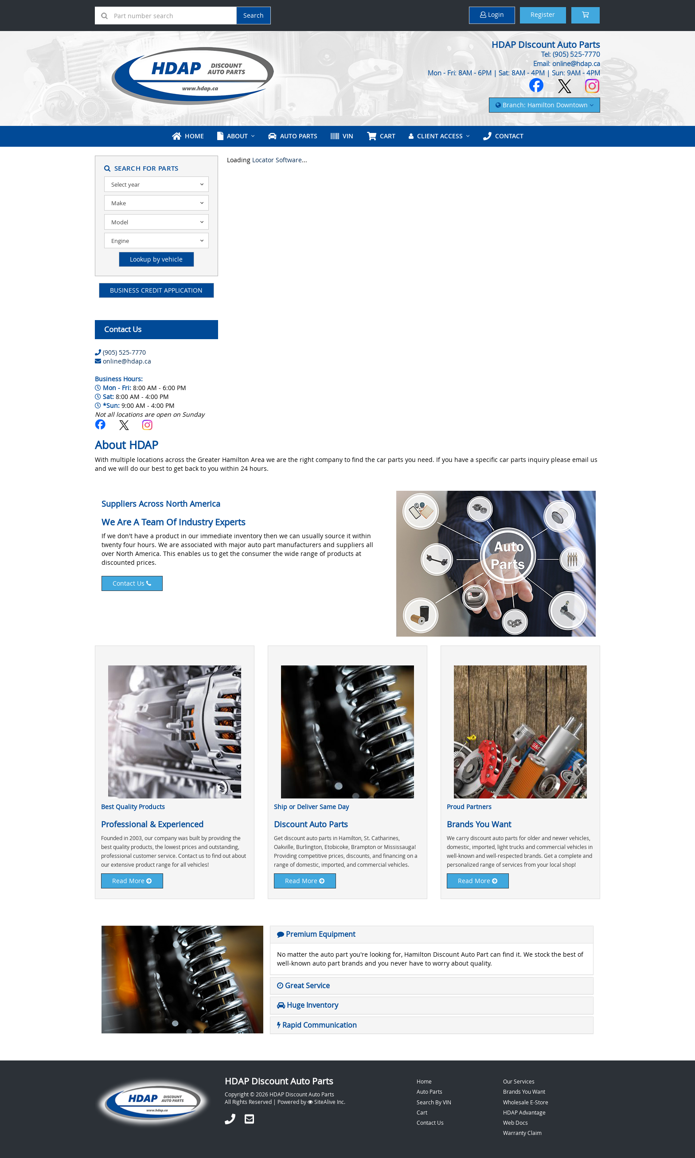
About (233, 136)
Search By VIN (434, 1101)
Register (542, 15)
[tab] (431, 934)
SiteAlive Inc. (326, 1101)
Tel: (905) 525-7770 (570, 54)
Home (188, 136)
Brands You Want (524, 1091)
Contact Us (132, 583)
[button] (316, 934)
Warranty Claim (522, 1132)
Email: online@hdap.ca (566, 63)
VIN (342, 136)
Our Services (519, 1081)
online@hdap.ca (127, 360)
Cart (422, 1111)
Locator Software (277, 160)
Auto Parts (292, 136)
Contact (502, 136)
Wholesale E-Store (525, 1101)
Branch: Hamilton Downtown (544, 105)
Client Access (435, 136)
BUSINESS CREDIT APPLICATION (156, 290)
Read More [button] (132, 880)
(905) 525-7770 (124, 352)
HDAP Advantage (524, 1111)
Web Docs (515, 1122)
